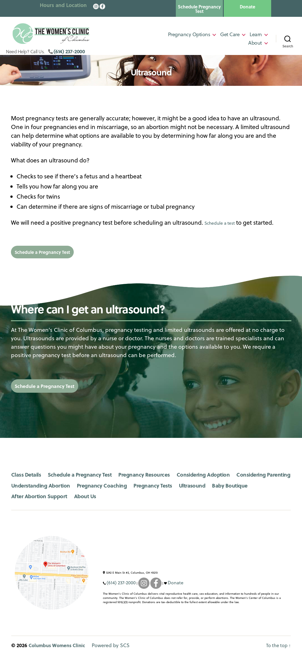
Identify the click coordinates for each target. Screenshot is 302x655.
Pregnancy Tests (232, 485)
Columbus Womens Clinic (60, 645)
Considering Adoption (220, 474)
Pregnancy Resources (156, 474)
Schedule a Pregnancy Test (56, 251)
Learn (256, 36)
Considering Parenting (41, 485)
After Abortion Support (88, 496)
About (255, 44)
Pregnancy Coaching (176, 485)
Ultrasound (274, 485)
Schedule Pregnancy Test (199, 8)
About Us (138, 496)
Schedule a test (225, 222)
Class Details (27, 474)
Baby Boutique (30, 496)
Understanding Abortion (110, 485)
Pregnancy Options (189, 36)
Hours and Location (63, 5)
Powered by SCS (116, 645)
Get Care (229, 36)
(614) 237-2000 (81, 54)
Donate (247, 6)
